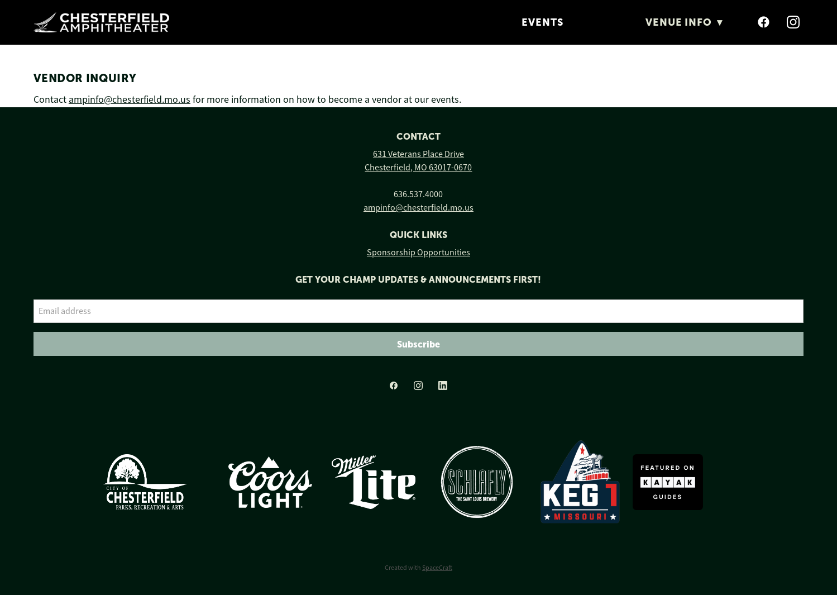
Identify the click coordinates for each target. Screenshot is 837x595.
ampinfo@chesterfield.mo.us (129, 99)
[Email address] (418, 311)
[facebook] (764, 22)
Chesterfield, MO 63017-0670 (418, 167)
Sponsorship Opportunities (418, 252)
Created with (418, 567)
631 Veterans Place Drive (418, 154)
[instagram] (793, 22)
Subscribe (418, 344)
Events (542, 22)
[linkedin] (442, 385)
